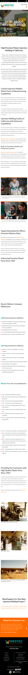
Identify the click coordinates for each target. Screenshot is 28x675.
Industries (6, 655)
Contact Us (6, 660)
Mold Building (20, 654)
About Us (6, 652)
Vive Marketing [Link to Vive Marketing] (18, 666)
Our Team (6, 654)
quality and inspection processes (10, 152)
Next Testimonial (26, 628)
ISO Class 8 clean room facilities (8, 138)
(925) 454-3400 (24, 4)
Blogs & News (6, 657)
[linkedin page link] (17, 1)
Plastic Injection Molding (20, 652)
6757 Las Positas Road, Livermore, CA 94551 (14, 646)
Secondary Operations (20, 657)
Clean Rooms (20, 655)
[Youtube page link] (26, 1)
